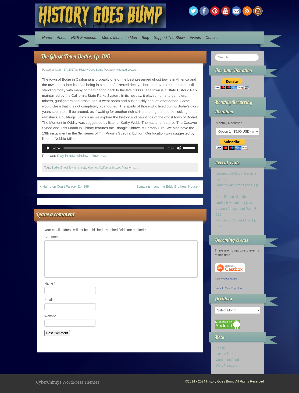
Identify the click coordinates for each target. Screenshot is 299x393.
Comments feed (227, 360)
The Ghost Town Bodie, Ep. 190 (75, 56)
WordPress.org (227, 365)
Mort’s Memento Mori (119, 38)
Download (99, 156)
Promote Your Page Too (228, 288)
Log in (220, 348)
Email (49, 300)
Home (47, 38)
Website (50, 316)
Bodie (55, 167)
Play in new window (72, 156)
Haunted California (99, 167)
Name (49, 283)
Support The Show (169, 38)
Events (195, 38)
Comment (51, 237)
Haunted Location (127, 69)
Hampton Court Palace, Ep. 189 (66, 186)
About (62, 38)
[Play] (48, 148)
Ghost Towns (69, 167)
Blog (145, 38)
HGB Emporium (84, 38)
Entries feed (224, 354)
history (116, 167)
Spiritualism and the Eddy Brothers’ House (167, 186)
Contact (212, 38)
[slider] (114, 148)
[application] (120, 148)
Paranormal (129, 167)
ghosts (82, 167)
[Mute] (179, 148)
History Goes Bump (91, 69)
